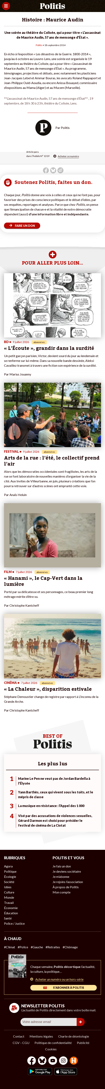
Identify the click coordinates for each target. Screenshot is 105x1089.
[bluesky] (42, 1061)
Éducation (11, 913)
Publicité (83, 1043)
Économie (11, 908)
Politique (10, 871)
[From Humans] (74, 1061)
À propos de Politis (66, 887)
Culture (9, 892)
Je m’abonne (61, 876)
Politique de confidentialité (53, 1043)
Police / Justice (14, 923)
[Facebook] (31, 1061)
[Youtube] (52, 1061)
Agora (8, 866)
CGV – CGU (21, 1043)
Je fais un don (62, 866)
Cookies (51, 1049)
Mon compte (61, 892)
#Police (23, 947)
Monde (9, 897)
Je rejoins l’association (68, 882)
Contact (18, 1036)
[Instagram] (63, 1061)
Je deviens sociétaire (67, 871)
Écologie (10, 876)
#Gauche (37, 947)
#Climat (9, 947)
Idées (7, 887)
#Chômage (70, 947)
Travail (9, 902)
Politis (39, 45)
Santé (8, 918)
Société (9, 882)
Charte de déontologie (73, 1036)
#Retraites (53, 947)
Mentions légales (41, 1036)
